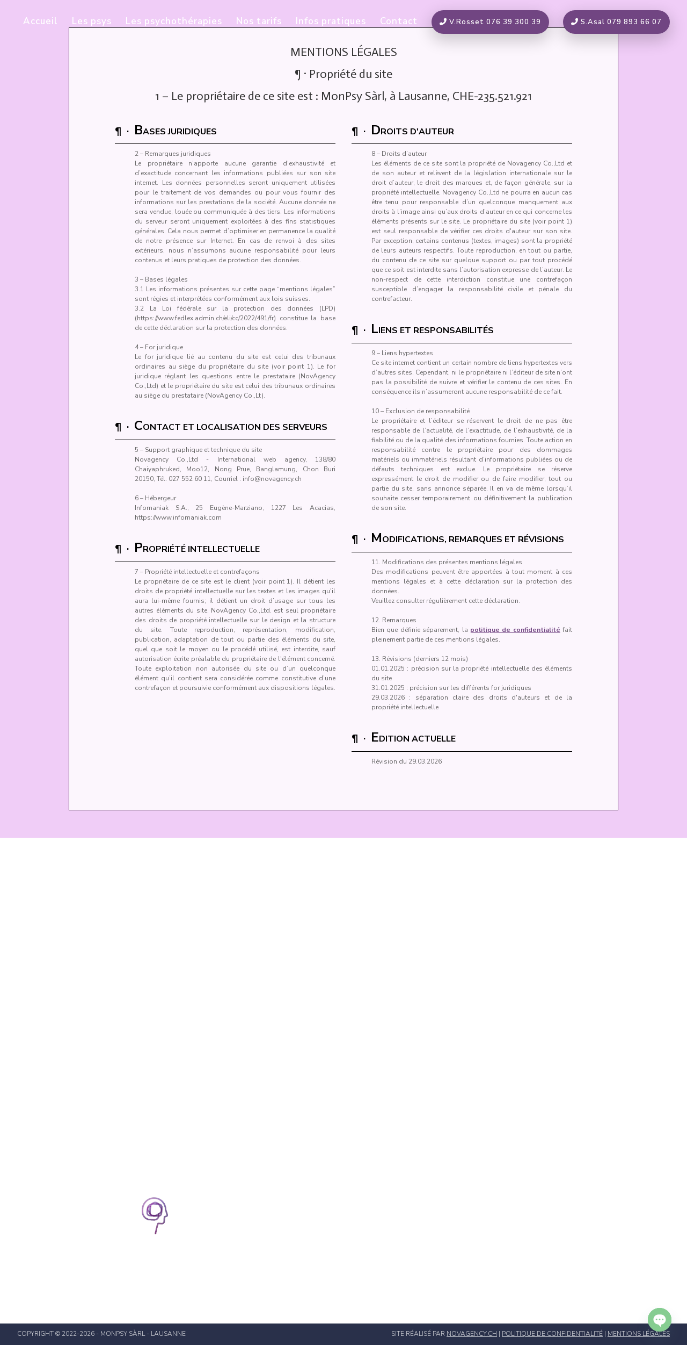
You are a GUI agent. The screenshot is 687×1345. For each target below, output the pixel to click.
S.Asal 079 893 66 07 (616, 22)
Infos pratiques (331, 22)
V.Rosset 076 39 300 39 (490, 22)
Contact (399, 22)
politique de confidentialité (515, 629)
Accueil (40, 22)
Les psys (92, 22)
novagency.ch (472, 1333)
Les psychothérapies (174, 22)
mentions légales (639, 1333)
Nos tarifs (259, 22)
